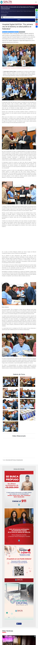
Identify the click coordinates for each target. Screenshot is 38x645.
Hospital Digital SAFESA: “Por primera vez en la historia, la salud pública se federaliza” (17, 26)
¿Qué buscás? (4, 15)
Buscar (19, 19)
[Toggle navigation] (36, 2)
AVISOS (19, 623)
